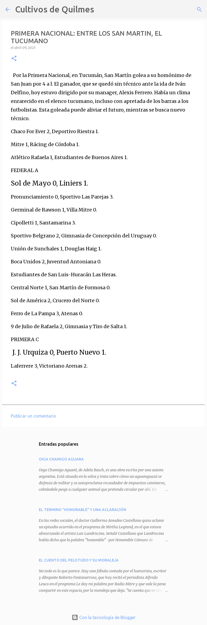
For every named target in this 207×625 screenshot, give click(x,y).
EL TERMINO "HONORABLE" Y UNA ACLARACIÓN (82, 510)
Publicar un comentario (33, 416)
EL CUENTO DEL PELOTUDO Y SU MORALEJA (79, 560)
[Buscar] (101, 9)
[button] (14, 58)
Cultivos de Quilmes (54, 9)
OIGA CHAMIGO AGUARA (61, 459)
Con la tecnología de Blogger (104, 617)
